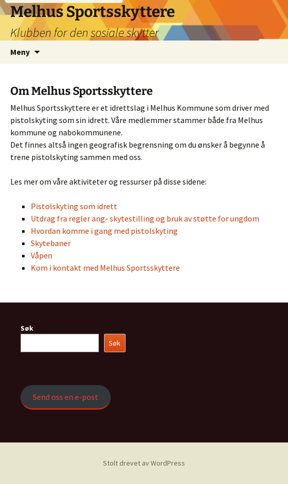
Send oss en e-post (65, 397)
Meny (20, 52)
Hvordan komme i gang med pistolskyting (104, 231)
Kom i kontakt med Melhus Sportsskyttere (105, 268)
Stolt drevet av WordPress (144, 463)
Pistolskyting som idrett (74, 206)
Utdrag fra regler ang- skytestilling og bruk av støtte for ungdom (145, 218)
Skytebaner (51, 243)
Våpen (41, 255)
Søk (26, 328)
